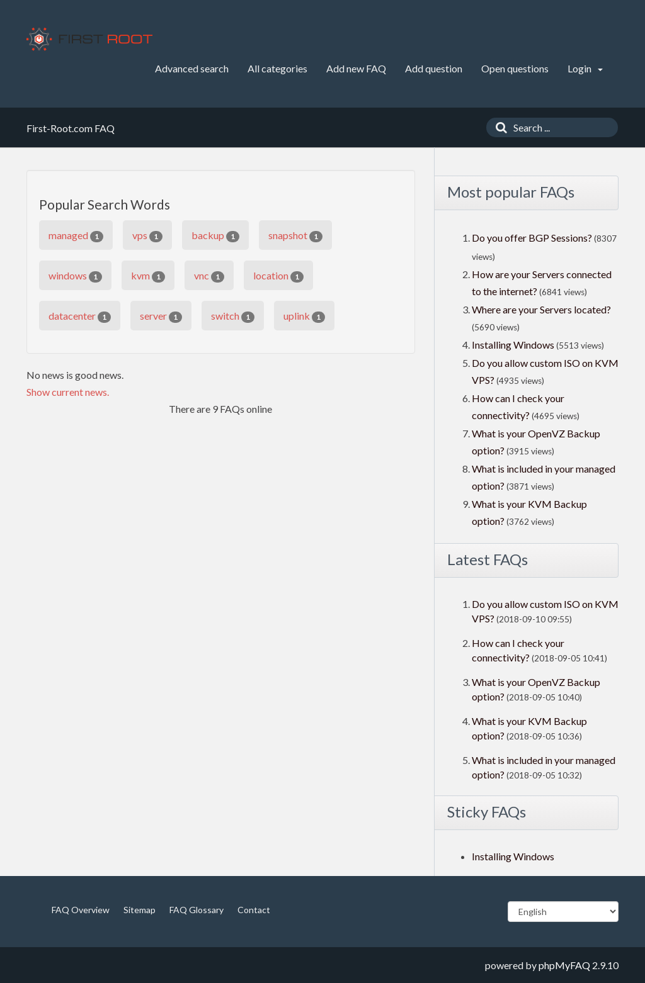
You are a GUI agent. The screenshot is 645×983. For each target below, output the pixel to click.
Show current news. (67, 392)
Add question (433, 68)
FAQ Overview (81, 909)
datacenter (80, 316)
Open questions (515, 68)
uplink (304, 316)
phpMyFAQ (564, 965)
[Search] (498, 127)
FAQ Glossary (196, 909)
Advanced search (192, 68)
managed (76, 235)
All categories (277, 68)
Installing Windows (514, 345)
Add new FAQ (356, 68)
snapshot (295, 235)
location (278, 276)
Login (585, 68)
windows (75, 276)
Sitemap (139, 909)
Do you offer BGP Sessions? (532, 238)
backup (215, 235)
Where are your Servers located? (541, 309)
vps (147, 235)
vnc (209, 276)
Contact (253, 909)
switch (232, 316)
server (161, 316)
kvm (148, 276)
